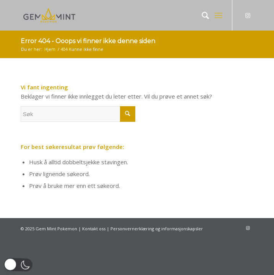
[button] (18, 264)
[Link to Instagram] (247, 15)
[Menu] (218, 15)
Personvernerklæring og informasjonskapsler (156, 228)
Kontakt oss (93, 228)
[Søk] (201, 15)
